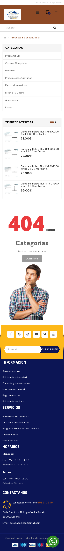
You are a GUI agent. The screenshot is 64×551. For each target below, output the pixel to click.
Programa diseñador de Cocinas (21, 428)
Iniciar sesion (42, 2)
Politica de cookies (13, 401)
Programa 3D (12, 55)
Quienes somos (11, 371)
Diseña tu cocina (15, 92)
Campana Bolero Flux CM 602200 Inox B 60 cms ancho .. (40, 150)
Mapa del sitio (10, 440)
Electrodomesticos (16, 85)
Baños (8, 107)
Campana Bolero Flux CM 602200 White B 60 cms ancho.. (40, 167)
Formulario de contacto (16, 416)
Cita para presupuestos (16, 422)
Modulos (10, 70)
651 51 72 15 (45, 502)
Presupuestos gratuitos (18, 77)
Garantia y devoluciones (16, 383)
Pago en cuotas (11, 395)
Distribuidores (10, 434)
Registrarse (55, 2)
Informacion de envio (14, 389)
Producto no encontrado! (25, 37)
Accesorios (11, 100)
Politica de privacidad (15, 377)
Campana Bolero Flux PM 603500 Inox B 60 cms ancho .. (40, 185)
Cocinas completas (16, 63)
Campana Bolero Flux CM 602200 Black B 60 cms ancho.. (40, 133)
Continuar (32, 258)
